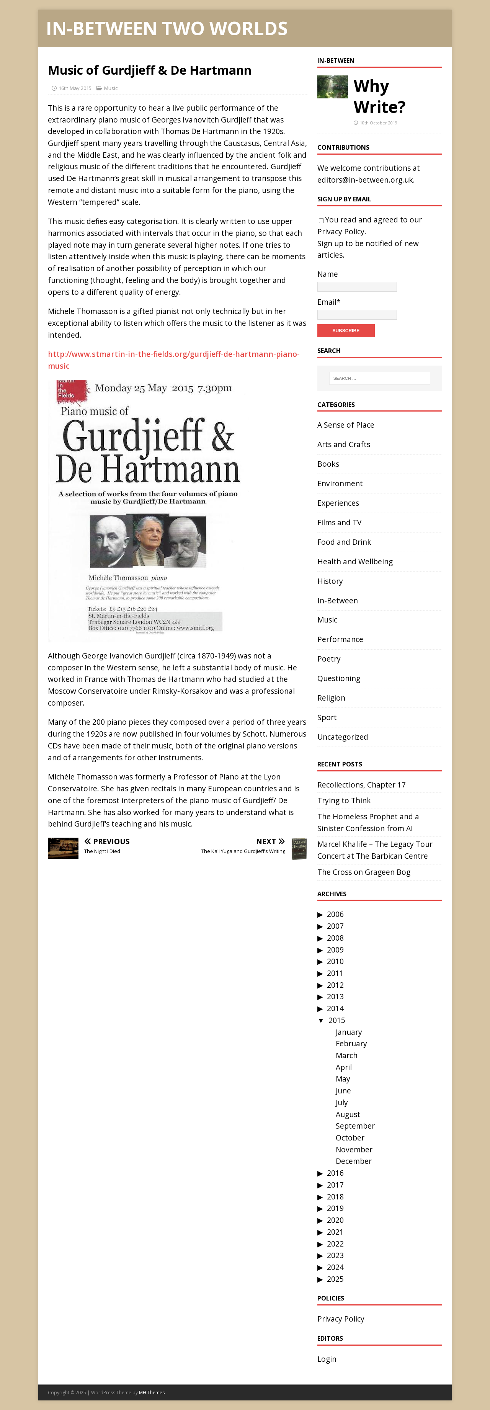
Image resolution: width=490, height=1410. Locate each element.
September (355, 1126)
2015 (336, 1020)
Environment (340, 483)
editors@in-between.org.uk (365, 180)
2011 (335, 973)
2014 (335, 1008)
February (351, 1043)
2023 (335, 1255)
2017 (335, 1185)
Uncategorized (342, 737)
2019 (335, 1208)
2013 (335, 996)
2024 (335, 1267)
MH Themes (152, 1392)
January (349, 1032)
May (343, 1078)
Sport (327, 717)
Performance (340, 639)
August (348, 1114)
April (344, 1067)
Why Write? (379, 96)
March (347, 1055)
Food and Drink (344, 542)
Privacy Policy (340, 231)
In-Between (335, 60)
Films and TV (339, 522)
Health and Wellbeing (355, 561)
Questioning (338, 678)
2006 (335, 914)
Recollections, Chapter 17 (361, 784)
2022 (335, 1243)
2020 (335, 1220)
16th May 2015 (75, 88)
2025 (335, 1279)
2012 (335, 985)
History (330, 581)
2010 (335, 961)
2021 (335, 1232)
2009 (335, 949)
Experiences (338, 503)
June (343, 1090)
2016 (335, 1173)
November (354, 1149)
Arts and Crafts (343, 444)
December (354, 1161)
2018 (335, 1196)
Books (328, 464)
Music (111, 88)
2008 (335, 938)
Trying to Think (344, 800)
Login (326, 1359)
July (342, 1102)
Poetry (329, 659)
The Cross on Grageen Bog (363, 872)
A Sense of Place (345, 425)
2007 (335, 926)
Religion (331, 698)
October (350, 1137)
